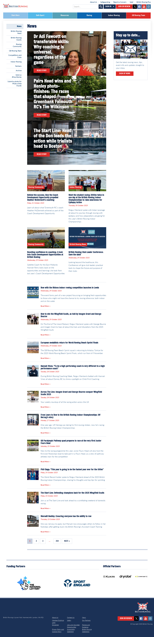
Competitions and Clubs (14, 56)
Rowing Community (17, 45)
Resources (65, 15)
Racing (89, 15)
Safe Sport (40, 15)
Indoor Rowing (114, 15)
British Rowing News (16, 32)
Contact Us (70, 617)
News (19, 26)
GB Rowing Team (138, 15)
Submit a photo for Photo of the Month (14, 83)
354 (57, 541)
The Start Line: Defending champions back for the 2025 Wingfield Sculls (72, 493)
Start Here (15, 15)
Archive (18, 70)
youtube (144, 6)
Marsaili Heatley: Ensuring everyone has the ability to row (66, 516)
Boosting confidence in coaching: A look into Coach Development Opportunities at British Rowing (45, 254)
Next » (67, 541)
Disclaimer (55, 625)
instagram (148, 6)
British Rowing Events (16, 39)
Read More (45, 306)
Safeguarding (105, 2)
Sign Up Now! (124, 74)
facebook (139, 6)
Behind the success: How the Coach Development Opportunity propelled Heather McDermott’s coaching (42, 197)
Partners (18, 66)
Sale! (131, 2)
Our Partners (86, 620)
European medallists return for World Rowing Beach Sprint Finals (69, 343)
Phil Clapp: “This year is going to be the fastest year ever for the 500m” (72, 469)
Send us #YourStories (16, 76)
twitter (135, 6)
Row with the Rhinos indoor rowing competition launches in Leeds (70, 288)
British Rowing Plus (144, 2)
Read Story (42, 71)
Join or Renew (124, 7)
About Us (93, 2)
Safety (69, 620)
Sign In (108, 7)
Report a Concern (119, 2)
